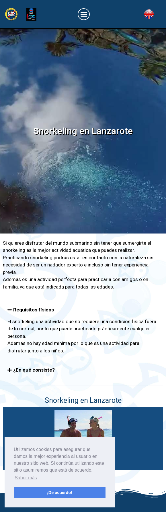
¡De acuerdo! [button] (59, 492)
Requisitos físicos (33, 310)
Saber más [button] (26, 477)
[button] (84, 14)
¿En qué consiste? (34, 370)
